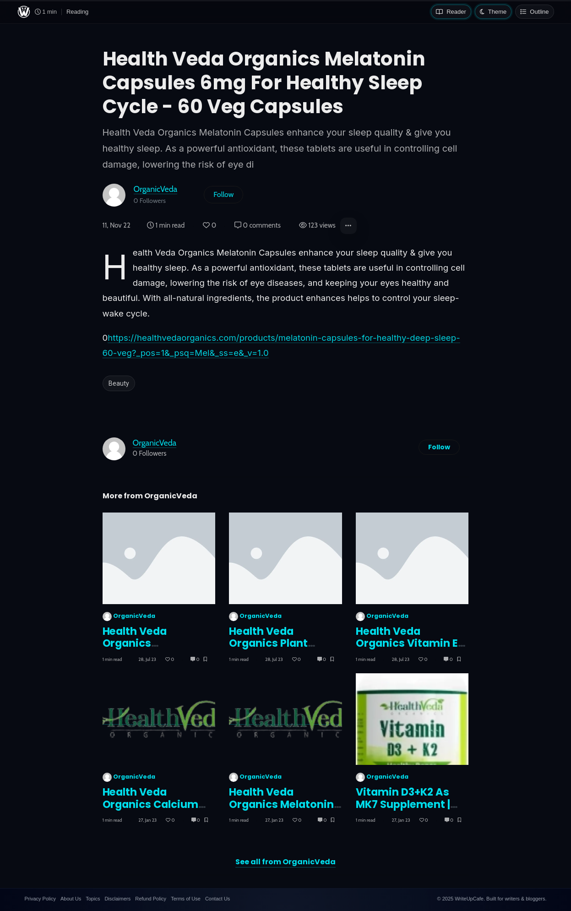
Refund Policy (150, 898)
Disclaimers (117, 898)
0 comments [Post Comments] (257, 225)
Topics (93, 898)
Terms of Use (186, 898)
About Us (70, 898)
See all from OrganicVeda (285, 861)
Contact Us (217, 898)
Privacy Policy (40, 898)
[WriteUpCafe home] (23, 11)
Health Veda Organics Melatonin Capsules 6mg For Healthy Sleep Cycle (281, 810)
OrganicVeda (156, 189)
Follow (223, 194)
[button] (348, 226)
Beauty (119, 383)
